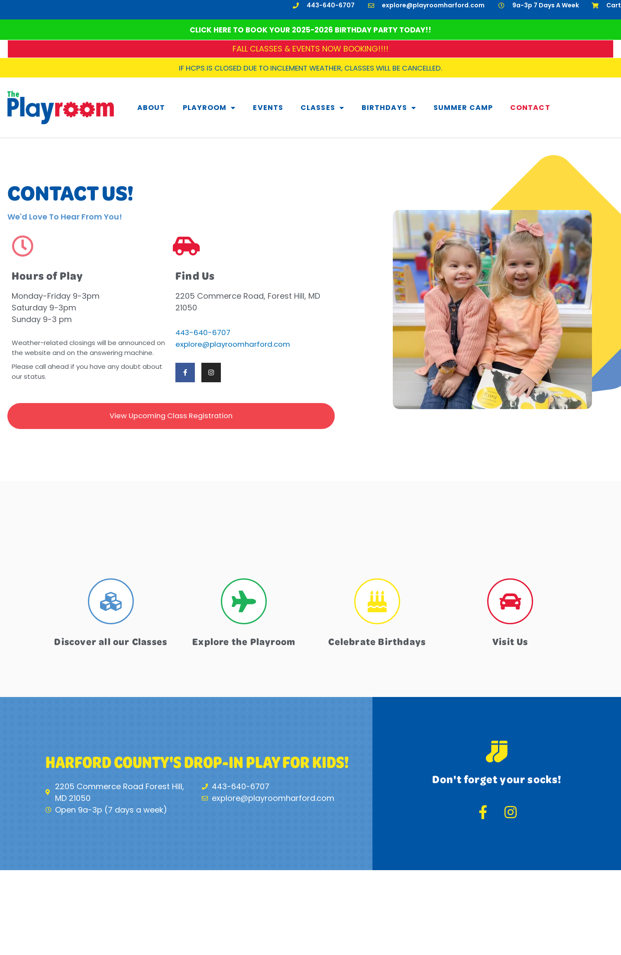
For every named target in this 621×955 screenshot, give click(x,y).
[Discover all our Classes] (111, 604)
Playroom (209, 108)
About (151, 108)
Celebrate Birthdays (377, 643)
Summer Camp (463, 108)
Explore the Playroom (244, 643)
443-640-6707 (204, 332)
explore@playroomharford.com (236, 344)
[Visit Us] (510, 604)
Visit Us (510, 643)
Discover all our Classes (110, 649)
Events (268, 108)
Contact (530, 108)
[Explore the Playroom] (244, 604)
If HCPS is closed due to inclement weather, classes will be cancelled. (310, 67)
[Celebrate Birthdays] (377, 604)
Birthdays (389, 108)
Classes (322, 108)
